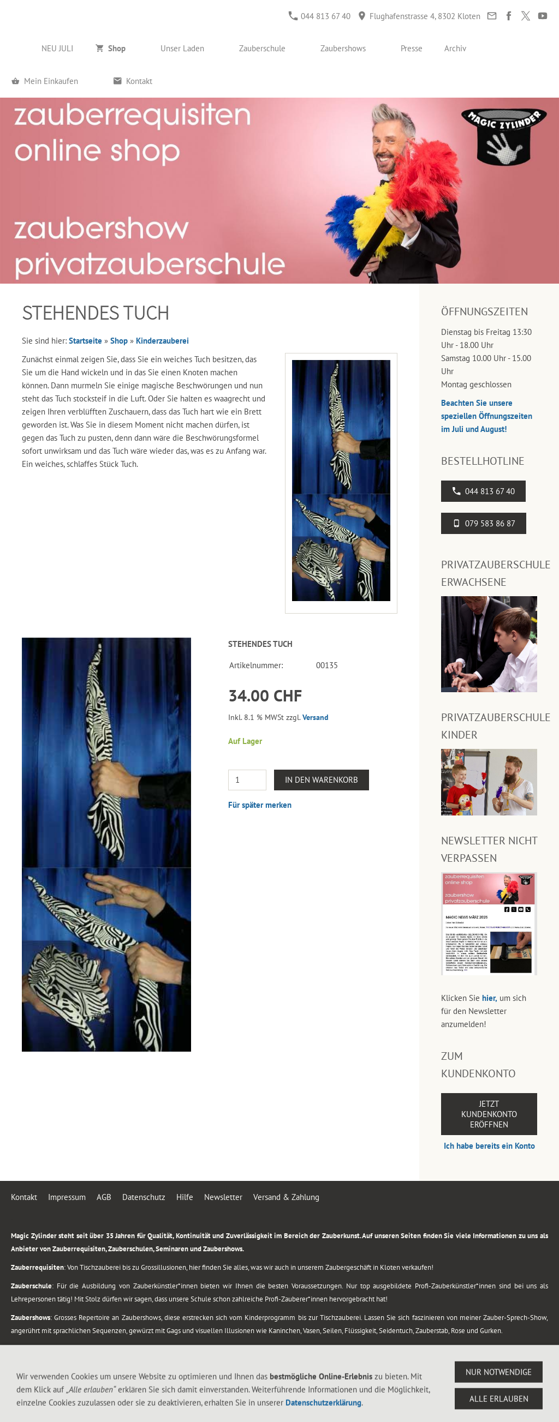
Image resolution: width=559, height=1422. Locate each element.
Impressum (67, 1197)
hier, (489, 998)
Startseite (85, 340)
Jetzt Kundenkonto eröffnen (489, 1114)
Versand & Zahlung (286, 1197)
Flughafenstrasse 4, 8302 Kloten (419, 16)
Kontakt (24, 1197)
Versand (315, 717)
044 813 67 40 (319, 16)
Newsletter (223, 1197)
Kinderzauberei (162, 340)
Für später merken (260, 805)
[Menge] (247, 780)
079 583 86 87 (483, 523)
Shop (119, 340)
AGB (104, 1197)
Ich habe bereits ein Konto (489, 1146)
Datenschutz (143, 1197)
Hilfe (184, 1197)
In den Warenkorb (321, 780)
